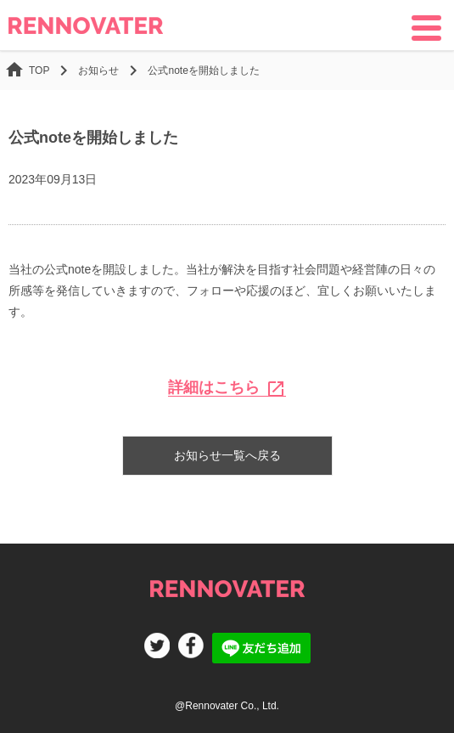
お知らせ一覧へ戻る (227, 455)
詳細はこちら (227, 388)
